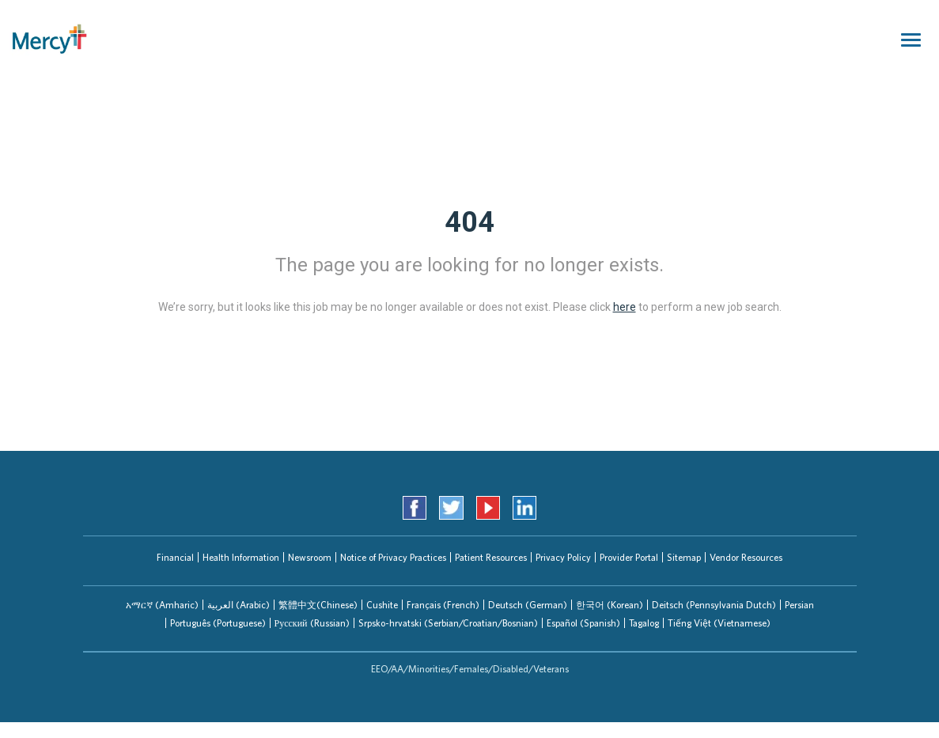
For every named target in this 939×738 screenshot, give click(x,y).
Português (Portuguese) (218, 623)
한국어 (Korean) (609, 605)
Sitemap (684, 557)
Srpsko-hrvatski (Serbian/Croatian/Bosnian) (448, 623)
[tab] (162, 604)
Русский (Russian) (312, 623)
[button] (162, 604)
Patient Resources (491, 557)
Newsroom (309, 557)
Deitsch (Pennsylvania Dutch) (714, 605)
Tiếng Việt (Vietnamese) (719, 623)
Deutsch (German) (527, 605)
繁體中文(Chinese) (318, 605)
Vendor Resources (746, 557)
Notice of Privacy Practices (393, 557)
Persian (799, 605)
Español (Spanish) (583, 623)
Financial (175, 557)
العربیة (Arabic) (238, 605)
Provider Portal (629, 557)
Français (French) (443, 605)
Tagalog (644, 623)
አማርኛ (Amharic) (162, 605)
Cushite (382, 605)
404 (469, 222)
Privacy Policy (563, 557)
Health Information (241, 557)
